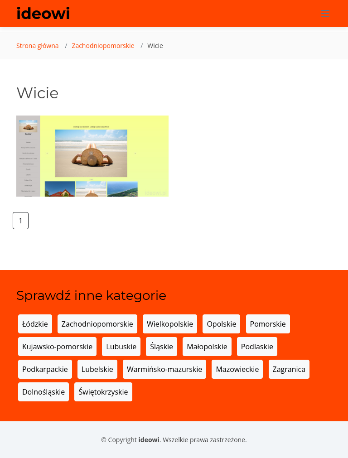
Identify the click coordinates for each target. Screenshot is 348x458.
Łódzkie (35, 324)
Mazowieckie (237, 369)
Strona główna (37, 45)
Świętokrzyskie (103, 392)
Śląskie (161, 347)
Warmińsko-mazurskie (164, 369)
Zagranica (289, 369)
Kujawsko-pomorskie (57, 347)
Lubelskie (97, 369)
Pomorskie (268, 324)
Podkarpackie (45, 369)
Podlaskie (257, 347)
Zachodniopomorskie (103, 45)
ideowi (43, 13)
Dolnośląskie (43, 392)
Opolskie (221, 324)
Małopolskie (207, 347)
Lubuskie (121, 347)
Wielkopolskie (170, 324)
